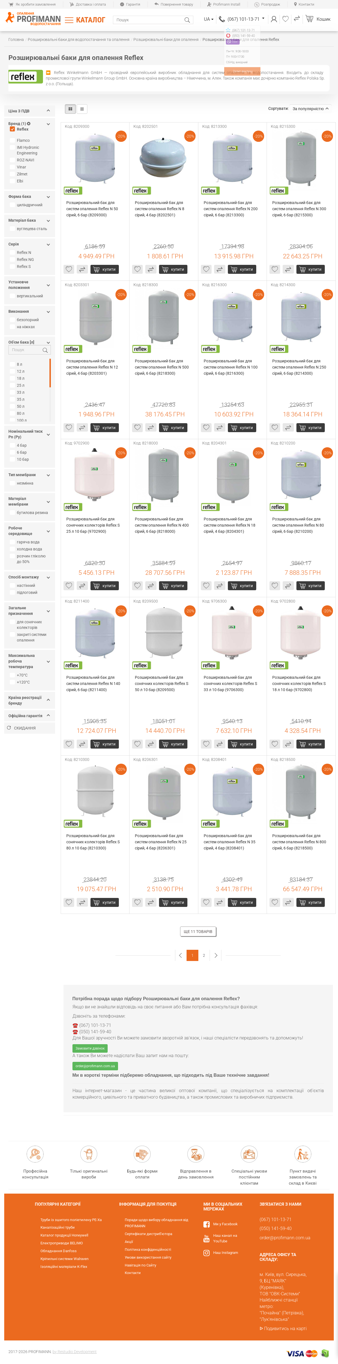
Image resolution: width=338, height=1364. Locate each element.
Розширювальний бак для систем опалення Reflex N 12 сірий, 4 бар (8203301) (92, 367)
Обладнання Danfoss (58, 1251)
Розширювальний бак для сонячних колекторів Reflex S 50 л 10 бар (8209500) (162, 683)
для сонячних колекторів (26, 625)
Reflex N (21, 252)
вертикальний (27, 296)
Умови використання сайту (148, 1257)
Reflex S (21, 266)
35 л (17, 399)
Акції (129, 1242)
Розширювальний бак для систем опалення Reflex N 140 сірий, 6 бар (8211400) (93, 683)
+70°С (19, 675)
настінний (23, 585)
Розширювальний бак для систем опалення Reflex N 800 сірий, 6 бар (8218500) (299, 841)
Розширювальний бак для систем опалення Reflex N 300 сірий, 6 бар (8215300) (299, 208)
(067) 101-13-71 (246, 19)
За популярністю (311, 108)
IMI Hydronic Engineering (25, 150)
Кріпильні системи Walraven (64, 1259)
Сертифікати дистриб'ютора (148, 1234)
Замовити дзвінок (90, 1048)
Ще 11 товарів (198, 931)
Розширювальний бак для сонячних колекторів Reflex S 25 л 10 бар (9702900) (93, 525)
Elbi (17, 181)
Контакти (304, 4)
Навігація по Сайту (140, 1265)
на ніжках (23, 327)
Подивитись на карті (285, 1328)
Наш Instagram (225, 1252)
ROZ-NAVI (22, 160)
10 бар (20, 459)
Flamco (20, 140)
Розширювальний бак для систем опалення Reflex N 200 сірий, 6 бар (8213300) (231, 208)
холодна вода (26, 549)
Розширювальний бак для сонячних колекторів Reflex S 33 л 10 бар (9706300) (231, 683)
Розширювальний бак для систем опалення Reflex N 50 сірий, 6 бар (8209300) (92, 208)
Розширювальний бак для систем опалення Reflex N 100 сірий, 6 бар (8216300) (231, 367)
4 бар (19, 445)
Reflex (19, 129)
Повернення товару (173, 4)
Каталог (90, 19)
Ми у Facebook (225, 1224)
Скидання (21, 728)
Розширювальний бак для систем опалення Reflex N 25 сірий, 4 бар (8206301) (161, 841)
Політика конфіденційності (148, 1249)
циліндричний (26, 205)
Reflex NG (22, 259)
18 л (17, 378)
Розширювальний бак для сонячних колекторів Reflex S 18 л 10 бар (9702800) (299, 683)
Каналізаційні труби (57, 1227)
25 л (17, 385)
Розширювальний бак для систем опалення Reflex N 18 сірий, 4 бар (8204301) (230, 525)
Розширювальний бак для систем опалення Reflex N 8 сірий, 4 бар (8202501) (160, 208)
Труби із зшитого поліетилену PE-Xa (71, 1220)
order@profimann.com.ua (95, 1066)
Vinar (18, 167)
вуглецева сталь (29, 228)
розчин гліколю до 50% (28, 559)
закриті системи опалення (28, 637)
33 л (17, 392)
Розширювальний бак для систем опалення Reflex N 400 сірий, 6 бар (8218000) (162, 525)
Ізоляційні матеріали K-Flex (63, 1267)
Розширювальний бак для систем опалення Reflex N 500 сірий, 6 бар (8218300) (162, 367)
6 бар (19, 452)
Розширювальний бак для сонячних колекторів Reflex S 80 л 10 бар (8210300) (93, 841)
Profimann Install (223, 4)
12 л (17, 371)
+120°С (20, 682)
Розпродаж (267, 4)
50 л (17, 406)
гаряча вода (25, 542)
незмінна (22, 483)
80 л (17, 413)
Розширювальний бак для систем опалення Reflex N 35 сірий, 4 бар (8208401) (230, 841)
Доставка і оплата (88, 4)
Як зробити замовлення (32, 4)
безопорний (25, 320)
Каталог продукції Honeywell (64, 1235)
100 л (19, 420)
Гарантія (130, 4)
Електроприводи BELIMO (61, 1243)
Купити (109, 269)
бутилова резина (29, 512)
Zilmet (19, 174)
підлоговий (24, 592)
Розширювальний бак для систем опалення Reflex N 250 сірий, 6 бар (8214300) (299, 367)
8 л (16, 364)
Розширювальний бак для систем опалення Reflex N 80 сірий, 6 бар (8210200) (298, 525)
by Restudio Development (75, 1351)
